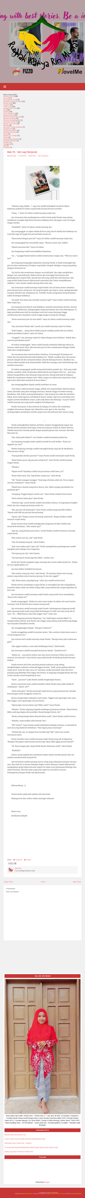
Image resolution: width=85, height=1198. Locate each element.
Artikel (6, 111)
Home (43, 881)
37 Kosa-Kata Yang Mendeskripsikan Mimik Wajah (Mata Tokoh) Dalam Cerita (31, 1147)
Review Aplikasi (9, 132)
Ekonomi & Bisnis (10, 121)
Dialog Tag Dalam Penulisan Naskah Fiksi (18, 1151)
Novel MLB (7, 103)
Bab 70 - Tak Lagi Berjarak (23, 151)
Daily (5, 133)
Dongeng (7, 143)
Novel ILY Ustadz (10, 135)
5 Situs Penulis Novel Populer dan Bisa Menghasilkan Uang (24, 1138)
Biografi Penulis (9, 140)
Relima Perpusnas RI (11, 116)
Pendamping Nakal (11, 138)
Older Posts (77, 881)
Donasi (6, 142)
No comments (43, 155)
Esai (5, 109)
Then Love (7, 106)
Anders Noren (27, 1193)
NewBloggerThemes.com (55, 1193)
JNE (4, 145)
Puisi (5, 97)
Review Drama (9, 118)
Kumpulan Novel (10, 130)
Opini (5, 137)
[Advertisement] (42, 958)
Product (6, 147)
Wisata (6, 125)
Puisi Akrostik (9, 113)
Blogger (46, 1182)
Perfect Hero (8, 96)
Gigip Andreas (77, 1193)
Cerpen (6, 104)
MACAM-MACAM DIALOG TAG (15, 1134)
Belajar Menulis (9, 108)
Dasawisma (8, 128)
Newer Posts (8, 881)
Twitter (27, 859)
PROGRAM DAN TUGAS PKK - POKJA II (18, 1143)
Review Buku (8, 114)
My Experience (9, 99)
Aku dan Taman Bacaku (12, 126)
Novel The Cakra (10, 123)
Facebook (17, 859)
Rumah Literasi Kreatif (12, 101)
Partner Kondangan (11, 120)
